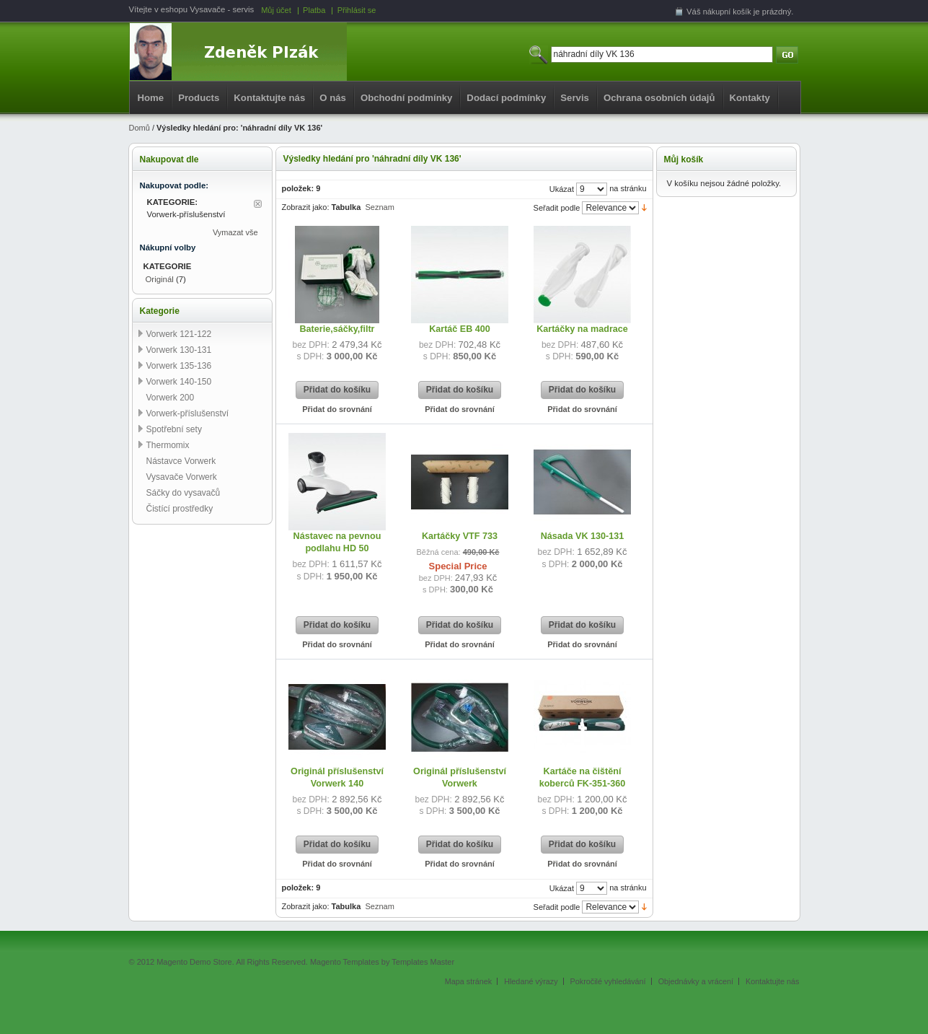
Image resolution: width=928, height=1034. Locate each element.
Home (151, 97)
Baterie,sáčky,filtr (336, 329)
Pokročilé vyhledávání (608, 981)
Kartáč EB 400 (459, 329)
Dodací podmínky (506, 97)
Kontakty (750, 97)
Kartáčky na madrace (582, 329)
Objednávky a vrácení (695, 981)
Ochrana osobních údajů (659, 97)
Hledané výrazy (530, 981)
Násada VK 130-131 (582, 536)
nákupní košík (727, 11)
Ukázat (561, 189)
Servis (574, 97)
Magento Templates (344, 962)
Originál (160, 279)
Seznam (379, 207)
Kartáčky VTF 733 (460, 536)
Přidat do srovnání (337, 409)
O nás (332, 97)
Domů (139, 127)
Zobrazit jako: (306, 207)
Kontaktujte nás (269, 97)
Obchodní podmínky (406, 97)
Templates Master (423, 962)
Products (198, 97)
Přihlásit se (356, 10)
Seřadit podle (557, 207)
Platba (314, 10)
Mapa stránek (468, 981)
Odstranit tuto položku (258, 204)
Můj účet (276, 10)
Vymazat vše (235, 232)
